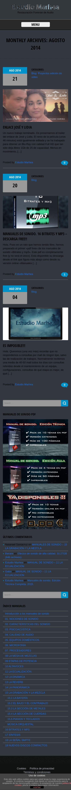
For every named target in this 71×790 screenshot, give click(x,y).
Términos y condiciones (36, 772)
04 (15, 297)
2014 (18, 70)
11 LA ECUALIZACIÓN (18, 671)
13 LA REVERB (14, 682)
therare (9, 553)
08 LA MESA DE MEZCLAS (21, 655)
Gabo (8, 571)
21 (15, 78)
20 (15, 185)
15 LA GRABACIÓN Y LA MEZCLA (25, 692)
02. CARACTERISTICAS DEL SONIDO (27, 624)
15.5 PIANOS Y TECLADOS (23, 719)
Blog (34, 73)
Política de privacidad (42, 768)
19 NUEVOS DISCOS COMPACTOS (26, 745)
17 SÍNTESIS (12, 734)
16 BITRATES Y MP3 (17, 729)
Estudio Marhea (24, 162)
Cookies (21, 768)
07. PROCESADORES (18, 650)
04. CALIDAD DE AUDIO (19, 634)
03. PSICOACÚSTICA (17, 629)
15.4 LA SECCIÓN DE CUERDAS (26, 713)
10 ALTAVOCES (14, 666)
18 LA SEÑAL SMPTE (17, 740)
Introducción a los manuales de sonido (27, 613)
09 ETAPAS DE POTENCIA (21, 661)
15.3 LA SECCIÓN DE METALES (26, 708)
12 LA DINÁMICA (15, 676)
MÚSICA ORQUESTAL (20, 724)
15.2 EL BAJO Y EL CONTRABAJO (27, 703)
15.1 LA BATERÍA (17, 698)
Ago (12, 70)
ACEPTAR (37, 787)
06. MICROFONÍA (15, 645)
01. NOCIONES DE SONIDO (21, 618)
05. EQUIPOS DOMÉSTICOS (22, 640)
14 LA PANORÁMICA (17, 687)
